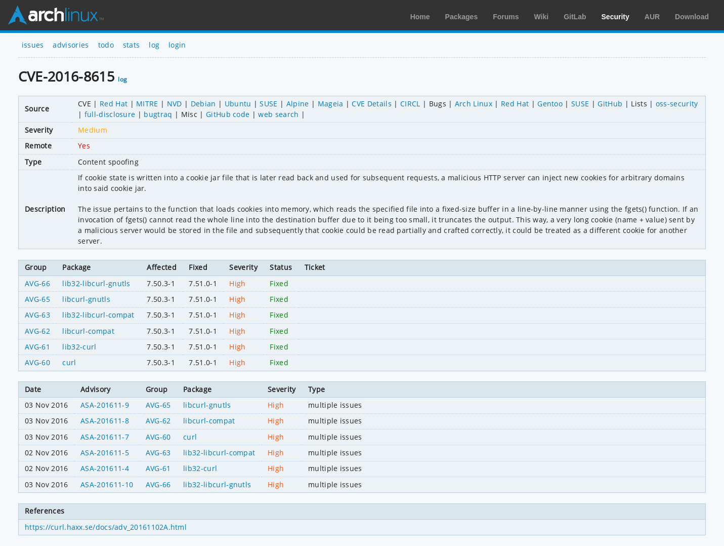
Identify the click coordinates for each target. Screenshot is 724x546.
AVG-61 (37, 347)
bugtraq (158, 114)
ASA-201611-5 (104, 452)
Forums (506, 17)
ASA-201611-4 (104, 468)
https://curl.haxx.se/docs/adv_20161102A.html (106, 527)
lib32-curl (79, 347)
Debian (203, 103)
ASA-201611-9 (104, 405)
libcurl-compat (88, 331)
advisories (71, 45)
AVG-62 (37, 331)
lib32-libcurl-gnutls (96, 283)
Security (615, 17)
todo (106, 45)
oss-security (677, 103)
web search (278, 114)
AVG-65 (37, 299)
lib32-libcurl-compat (98, 315)
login (177, 45)
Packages (461, 17)
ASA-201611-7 (104, 437)
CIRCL (410, 103)
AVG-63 (37, 315)
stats (131, 45)
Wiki (541, 17)
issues (33, 45)
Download (692, 17)
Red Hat (113, 103)
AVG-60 (37, 362)
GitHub (610, 103)
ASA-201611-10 (106, 484)
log (154, 45)
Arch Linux (56, 15)
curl (69, 362)
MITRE (147, 103)
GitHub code (228, 114)
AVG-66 (37, 283)
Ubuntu (238, 103)
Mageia (331, 103)
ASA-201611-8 (104, 420)
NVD (174, 103)
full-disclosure (110, 114)
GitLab (575, 17)
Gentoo (550, 103)
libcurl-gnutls (86, 299)
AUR (652, 17)
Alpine (297, 103)
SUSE (268, 103)
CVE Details (372, 103)
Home (420, 17)
